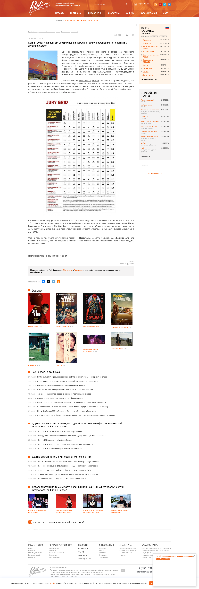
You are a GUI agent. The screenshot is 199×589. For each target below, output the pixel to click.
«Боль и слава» (83, 72)
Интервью (75, 13)
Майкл (143, 143)
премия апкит (80, 20)
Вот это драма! (148, 75)
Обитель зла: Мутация (149, 131)
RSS (156, 4)
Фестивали (102, 548)
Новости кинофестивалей (69, 32)
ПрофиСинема (33, 32)
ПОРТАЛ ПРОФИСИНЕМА (60, 545)
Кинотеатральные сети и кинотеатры (155, 550)
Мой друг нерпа (146, 105)
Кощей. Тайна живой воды (150, 110)
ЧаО (142, 148)
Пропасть (144, 117)
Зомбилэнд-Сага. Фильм (150, 136)
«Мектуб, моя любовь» (103, 238)
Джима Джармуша (123, 229)
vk (169, 4)
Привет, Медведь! (147, 100)
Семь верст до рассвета (148, 61)
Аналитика (114, 13)
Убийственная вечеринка (150, 121)
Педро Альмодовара (101, 72)
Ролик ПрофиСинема (56, 553)
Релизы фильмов (84, 559)
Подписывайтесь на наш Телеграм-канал (47, 256)
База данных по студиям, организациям (156, 548)
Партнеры (52, 550)
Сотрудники (53, 555)
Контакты (31, 557)
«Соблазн (42, 241)
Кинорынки (103, 555)
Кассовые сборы (126, 553)
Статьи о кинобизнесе (128, 550)
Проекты (31, 550)
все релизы (146, 156)
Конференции (104, 557)
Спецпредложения (35, 553)
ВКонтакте (67, 270)
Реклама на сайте (34, 555)
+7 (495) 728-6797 (148, 568)
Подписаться (143, 4)
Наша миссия (54, 548)
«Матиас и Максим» (69, 220)
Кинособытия (94, 13)
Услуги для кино (147, 553)
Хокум (145, 65)
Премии (101, 550)
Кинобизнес (94, 20)
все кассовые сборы (149, 79)
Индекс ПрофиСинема (128, 548)
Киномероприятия (148, 557)
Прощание (147, 40)
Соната (145, 72)
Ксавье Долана (87, 220)
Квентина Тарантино (89, 80)
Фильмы (130, 13)
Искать (126, 4)
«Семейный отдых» (106, 220)
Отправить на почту (133, 35)
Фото (165, 13)
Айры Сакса (121, 220)
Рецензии (123, 555)
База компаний (148, 13)
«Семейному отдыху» (79, 223)
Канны (68, 20)
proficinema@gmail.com (148, 572)
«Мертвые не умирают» (102, 229)
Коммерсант (147, 43)
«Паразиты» (67, 69)
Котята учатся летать (149, 126)
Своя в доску (148, 68)
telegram (165, 4)
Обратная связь (54, 557)
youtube (160, 4)
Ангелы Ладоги (148, 52)
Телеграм (78, 270)
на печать (127, 35)
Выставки (102, 553)
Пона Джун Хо (80, 69)
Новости (59, 13)
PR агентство (35, 545)
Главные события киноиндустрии (49, 32)
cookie (52, 583)
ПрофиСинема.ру (155, 173)
